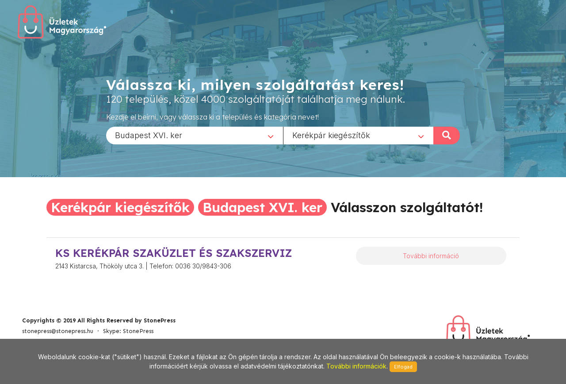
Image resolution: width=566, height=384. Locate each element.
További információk (356, 366)
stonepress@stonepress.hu (57, 331)
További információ (431, 256)
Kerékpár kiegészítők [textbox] (331, 135)
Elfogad (403, 367)
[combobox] (194, 135)
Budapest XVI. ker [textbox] (148, 135)
